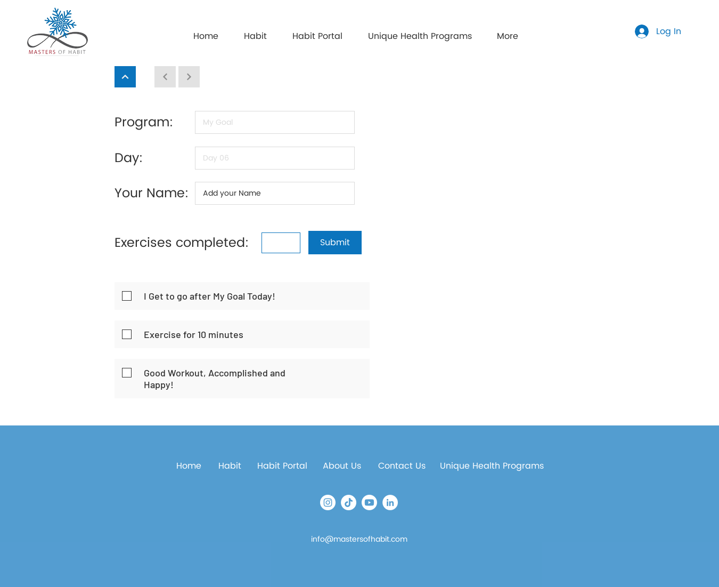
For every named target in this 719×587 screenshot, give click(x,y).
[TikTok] (348, 502)
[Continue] (125, 76)
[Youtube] (369, 502)
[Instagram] (328, 502)
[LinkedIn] (390, 502)
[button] (317, 31)
